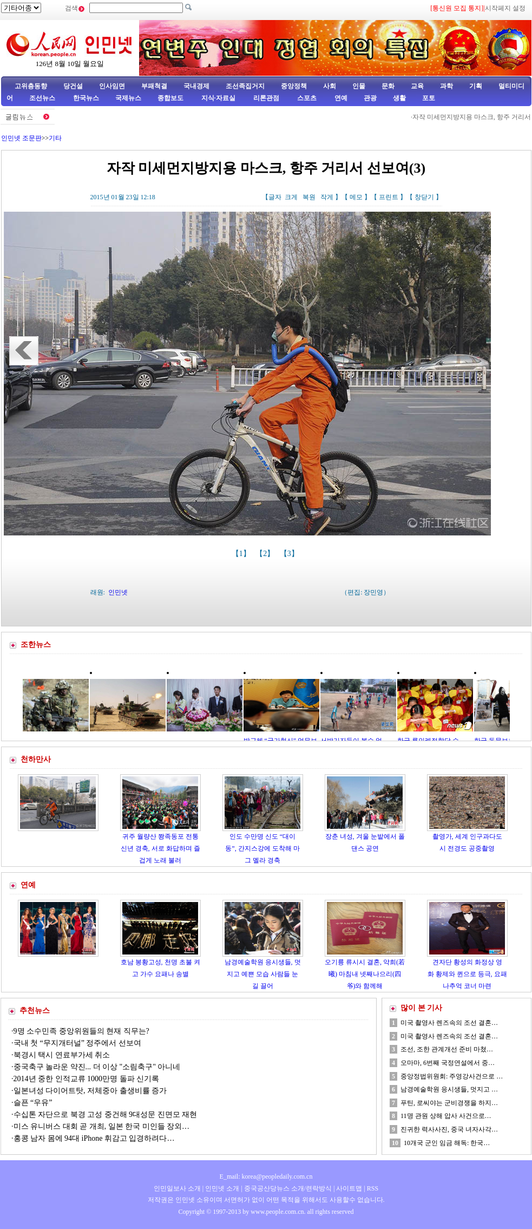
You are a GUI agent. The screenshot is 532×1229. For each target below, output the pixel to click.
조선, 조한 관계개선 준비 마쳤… (446, 1049)
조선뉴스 (43, 98)
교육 (417, 86)
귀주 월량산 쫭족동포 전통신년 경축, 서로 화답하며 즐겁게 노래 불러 (160, 848)
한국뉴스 (86, 98)
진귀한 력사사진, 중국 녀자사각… (449, 1129)
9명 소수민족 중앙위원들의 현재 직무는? (81, 1031)
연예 (340, 98)
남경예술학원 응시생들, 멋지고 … (449, 1089)
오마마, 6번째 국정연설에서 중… (447, 1063)
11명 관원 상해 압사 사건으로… (445, 1116)
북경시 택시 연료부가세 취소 (62, 1055)
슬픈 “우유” (33, 1103)
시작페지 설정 (505, 8)
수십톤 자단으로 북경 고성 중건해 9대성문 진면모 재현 (106, 1114)
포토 (428, 98)
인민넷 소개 (221, 1188)
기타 (55, 138)
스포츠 (306, 98)
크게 (291, 197)
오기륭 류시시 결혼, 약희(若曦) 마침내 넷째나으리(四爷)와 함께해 (365, 973)
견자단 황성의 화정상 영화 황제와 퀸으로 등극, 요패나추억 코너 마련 (467, 973)
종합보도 (170, 98)
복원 (309, 197)
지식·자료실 (219, 98)
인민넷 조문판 (21, 138)
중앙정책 (294, 86)
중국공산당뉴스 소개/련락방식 (288, 1188)
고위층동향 (31, 86)
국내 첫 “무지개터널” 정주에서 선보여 (77, 1043)
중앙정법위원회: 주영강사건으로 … (451, 1076)
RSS (372, 1188)
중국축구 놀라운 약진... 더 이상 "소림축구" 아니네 (97, 1067)
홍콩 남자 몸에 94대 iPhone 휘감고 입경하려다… (94, 1138)
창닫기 (424, 197)
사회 (329, 86)
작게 (326, 197)
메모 (356, 197)
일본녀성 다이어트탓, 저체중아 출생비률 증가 (90, 1091)
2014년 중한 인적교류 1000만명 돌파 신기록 (87, 1079)
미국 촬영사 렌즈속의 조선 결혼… (449, 1023)
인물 (358, 86)
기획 (475, 86)
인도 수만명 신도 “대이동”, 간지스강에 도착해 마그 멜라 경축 (262, 848)
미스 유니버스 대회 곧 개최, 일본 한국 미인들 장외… (102, 1126)
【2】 (266, 554)
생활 (399, 98)
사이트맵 (349, 1188)
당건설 (73, 86)
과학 (446, 86)
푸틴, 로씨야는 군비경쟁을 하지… (449, 1103)
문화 (388, 86)
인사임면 (112, 86)
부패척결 (154, 86)
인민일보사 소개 (177, 1188)
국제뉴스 (128, 98)
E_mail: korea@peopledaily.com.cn (266, 1176)
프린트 (388, 197)
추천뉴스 (34, 1010)
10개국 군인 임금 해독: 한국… (447, 1143)
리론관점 (266, 98)
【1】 (242, 554)
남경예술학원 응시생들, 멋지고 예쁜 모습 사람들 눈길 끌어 (263, 973)
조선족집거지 (245, 86)
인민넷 (118, 592)
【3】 (290, 554)
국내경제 (196, 86)
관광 (370, 98)
